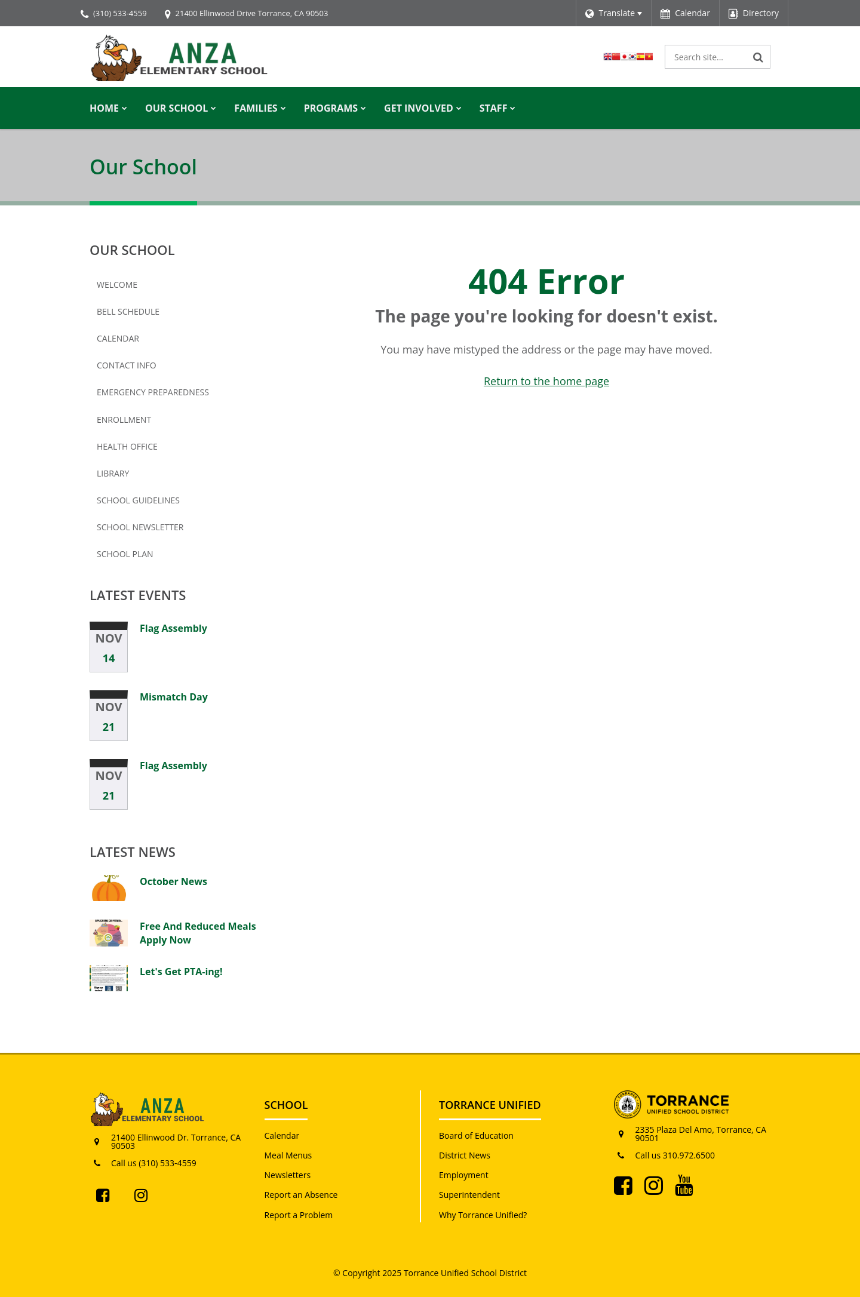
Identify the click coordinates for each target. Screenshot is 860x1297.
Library (113, 473)
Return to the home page (546, 381)
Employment (464, 1175)
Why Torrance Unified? (483, 1215)
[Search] (758, 57)
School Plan (125, 554)
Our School (132, 250)
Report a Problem (299, 1215)
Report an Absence (301, 1194)
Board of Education (476, 1135)
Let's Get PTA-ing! (181, 971)
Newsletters (288, 1175)
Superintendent (469, 1194)
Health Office (127, 446)
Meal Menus (288, 1155)
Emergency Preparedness (153, 392)
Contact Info (126, 365)
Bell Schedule (128, 311)
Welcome (117, 284)
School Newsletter (159, 529)
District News (464, 1155)
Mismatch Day (174, 696)
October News (173, 881)
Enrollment (143, 422)
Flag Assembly (173, 628)
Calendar (118, 338)
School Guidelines (138, 500)
